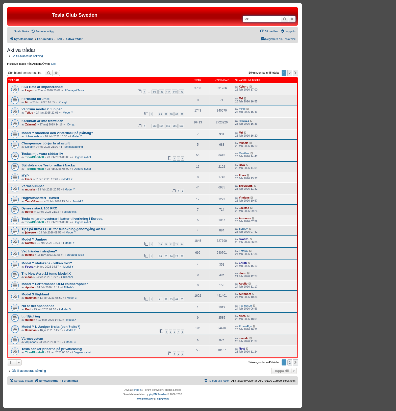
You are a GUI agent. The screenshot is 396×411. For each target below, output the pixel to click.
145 (154, 91)
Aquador (30, 341)
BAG (242, 164)
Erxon (243, 262)
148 (175, 91)
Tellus (29, 112)
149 (181, 91)
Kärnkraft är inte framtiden (42, 121)
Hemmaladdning (73, 146)
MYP (25, 176)
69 (176, 114)
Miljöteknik (69, 211)
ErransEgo (245, 326)
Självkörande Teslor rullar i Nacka (48, 165)
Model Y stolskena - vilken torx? (46, 263)
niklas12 (244, 120)
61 (160, 299)
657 (181, 125)
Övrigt (63, 102)
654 (161, 125)
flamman (31, 297)
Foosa (29, 266)
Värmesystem (32, 338)
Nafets (29, 242)
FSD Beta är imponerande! (42, 87)
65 (182, 299)
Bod (28, 309)
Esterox (243, 250)
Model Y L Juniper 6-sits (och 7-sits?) (50, 327)
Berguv (243, 228)
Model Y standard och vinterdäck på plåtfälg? (57, 133)
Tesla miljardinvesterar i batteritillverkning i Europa (62, 219)
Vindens (244, 197)
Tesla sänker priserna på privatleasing (51, 349)
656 (175, 125)
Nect (242, 348)
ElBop (29, 146)
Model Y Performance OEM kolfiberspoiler (54, 284)
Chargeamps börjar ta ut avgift (45, 143)
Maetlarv (244, 153)
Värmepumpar (32, 186)
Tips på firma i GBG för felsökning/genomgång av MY (63, 229)
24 (160, 256)
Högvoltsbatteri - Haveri (40, 198)
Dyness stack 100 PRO (39, 208)
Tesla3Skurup (34, 201)
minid (242, 108)
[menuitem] (42, 31)
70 (182, 114)
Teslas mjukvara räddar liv (42, 154)
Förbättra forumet (35, 99)
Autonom (245, 218)
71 (166, 244)
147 (168, 91)
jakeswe (30, 232)
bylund (29, 254)
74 (182, 244)
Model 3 (78, 201)
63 (171, 299)
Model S (66, 309)
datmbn (30, 319)
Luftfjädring (30, 316)
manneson (245, 305)
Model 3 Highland (35, 294)
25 (166, 256)
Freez (29, 179)
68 (171, 114)
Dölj (53, 63)
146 (161, 91)
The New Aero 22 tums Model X (46, 273)
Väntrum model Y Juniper (41, 109)
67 (166, 114)
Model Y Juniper (34, 239)
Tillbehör (68, 276)
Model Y (68, 112)
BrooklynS (246, 185)
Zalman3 (31, 124)
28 (182, 256)
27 (176, 256)
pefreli (29, 211)
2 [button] (290, 73)
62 (166, 299)
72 (171, 244)
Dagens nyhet (82, 157)
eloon (29, 276)
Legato (29, 90)
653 (154, 125)
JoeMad (244, 207)
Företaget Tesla (74, 90)
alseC (242, 315)
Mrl (27, 102)
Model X (71, 319)
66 (160, 114)
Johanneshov (33, 136)
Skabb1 (244, 239)
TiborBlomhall (34, 157)
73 (176, 244)
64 (176, 299)
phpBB (137, 389)
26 (171, 256)
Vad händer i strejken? (39, 251)
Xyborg (244, 86)
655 (168, 125)
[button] (295, 73)
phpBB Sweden (158, 394)
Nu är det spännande (37, 306)
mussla (244, 142)
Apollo (29, 287)
